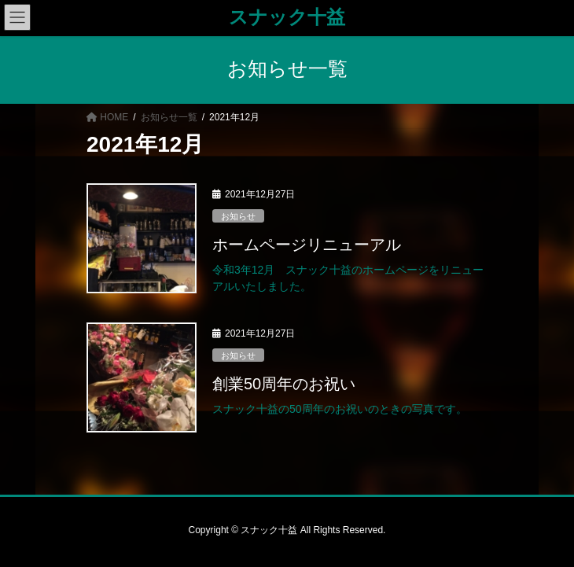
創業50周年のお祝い (283, 383)
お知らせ (238, 216)
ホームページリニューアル (306, 244)
